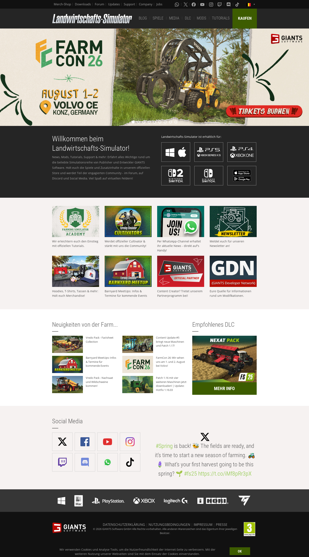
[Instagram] (211, 4)
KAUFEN (245, 18)
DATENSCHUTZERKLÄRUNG (124, 524)
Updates (114, 4)
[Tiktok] (237, 4)
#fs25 (190, 473)
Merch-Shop (62, 4)
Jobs (159, 4)
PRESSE (221, 524)
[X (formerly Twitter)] (186, 4)
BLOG (143, 18)
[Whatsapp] (177, 4)
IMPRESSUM (203, 524)
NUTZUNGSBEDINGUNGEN (169, 524)
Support (129, 4)
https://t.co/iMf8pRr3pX (225, 473)
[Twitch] (220, 4)
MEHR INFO (224, 388)
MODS (201, 18)
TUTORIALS (221, 18)
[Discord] (229, 4)
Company (145, 4)
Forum (99, 4)
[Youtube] (202, 4)
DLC (188, 18)
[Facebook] (194, 4)
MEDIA (174, 18)
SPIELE (158, 18)
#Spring (164, 446)
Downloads (83, 4)
